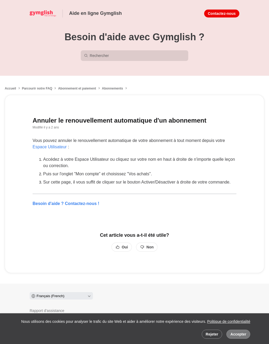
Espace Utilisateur (50, 147)
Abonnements (112, 88)
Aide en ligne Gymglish (95, 13)
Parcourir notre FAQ (37, 88)
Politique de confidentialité (228, 321)
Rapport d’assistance (47, 311)
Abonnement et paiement (77, 88)
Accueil (10, 88)
